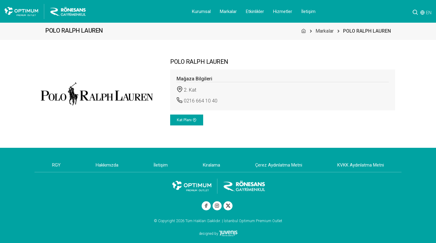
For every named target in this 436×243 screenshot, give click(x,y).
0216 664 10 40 (200, 101)
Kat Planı (187, 120)
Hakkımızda (107, 165)
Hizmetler (282, 11)
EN (428, 12)
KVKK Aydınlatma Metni (360, 165)
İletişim (308, 11)
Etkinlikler (255, 11)
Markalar (228, 11)
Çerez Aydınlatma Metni (278, 165)
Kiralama (211, 165)
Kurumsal (201, 11)
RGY (56, 165)
